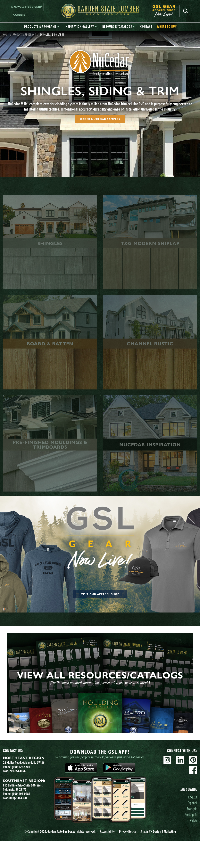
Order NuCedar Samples (100, 119)
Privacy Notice (127, 831)
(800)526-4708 (21, 766)
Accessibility (107, 831)
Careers (19, 15)
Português (191, 814)
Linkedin (180, 760)
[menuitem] (165, 11)
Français (192, 808)
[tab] (41, 27)
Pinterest (193, 760)
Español (192, 802)
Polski (193, 820)
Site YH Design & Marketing (158, 831)
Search (185, 11)
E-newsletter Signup (26, 7)
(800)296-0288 (21, 793)
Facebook (193, 770)
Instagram (167, 760)
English (192, 797)
